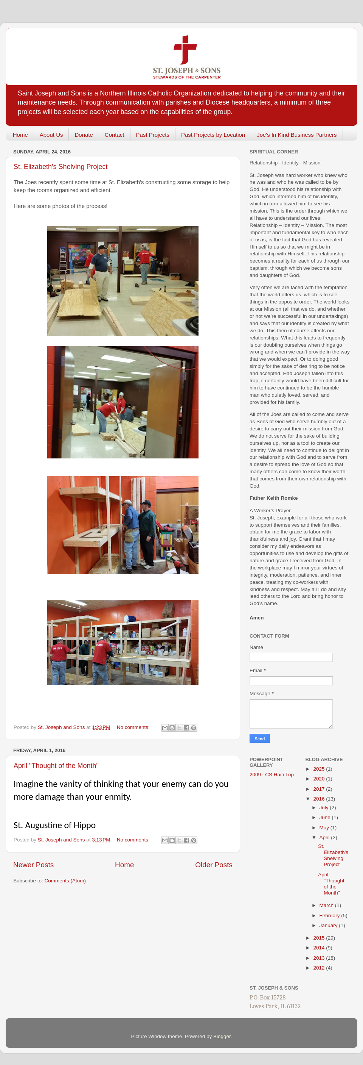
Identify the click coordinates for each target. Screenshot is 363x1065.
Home (20, 134)
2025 (319, 769)
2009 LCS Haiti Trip (272, 774)
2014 (319, 948)
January (329, 925)
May (325, 827)
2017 (319, 789)
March (327, 905)
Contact (114, 134)
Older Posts (214, 865)
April (325, 837)
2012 (319, 968)
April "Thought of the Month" (56, 765)
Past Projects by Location (213, 134)
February (330, 915)
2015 (319, 938)
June (326, 817)
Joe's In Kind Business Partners (297, 134)
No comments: (134, 727)
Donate (83, 134)
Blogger (222, 1036)
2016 (319, 799)
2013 (319, 958)
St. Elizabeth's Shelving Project (61, 166)
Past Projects (152, 134)
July (325, 807)
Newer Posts (33, 865)
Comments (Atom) (65, 881)
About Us (51, 134)
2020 (319, 779)
